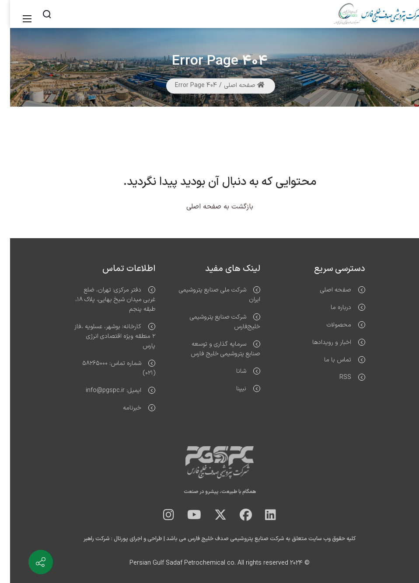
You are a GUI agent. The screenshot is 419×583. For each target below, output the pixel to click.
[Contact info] (30, 562)
